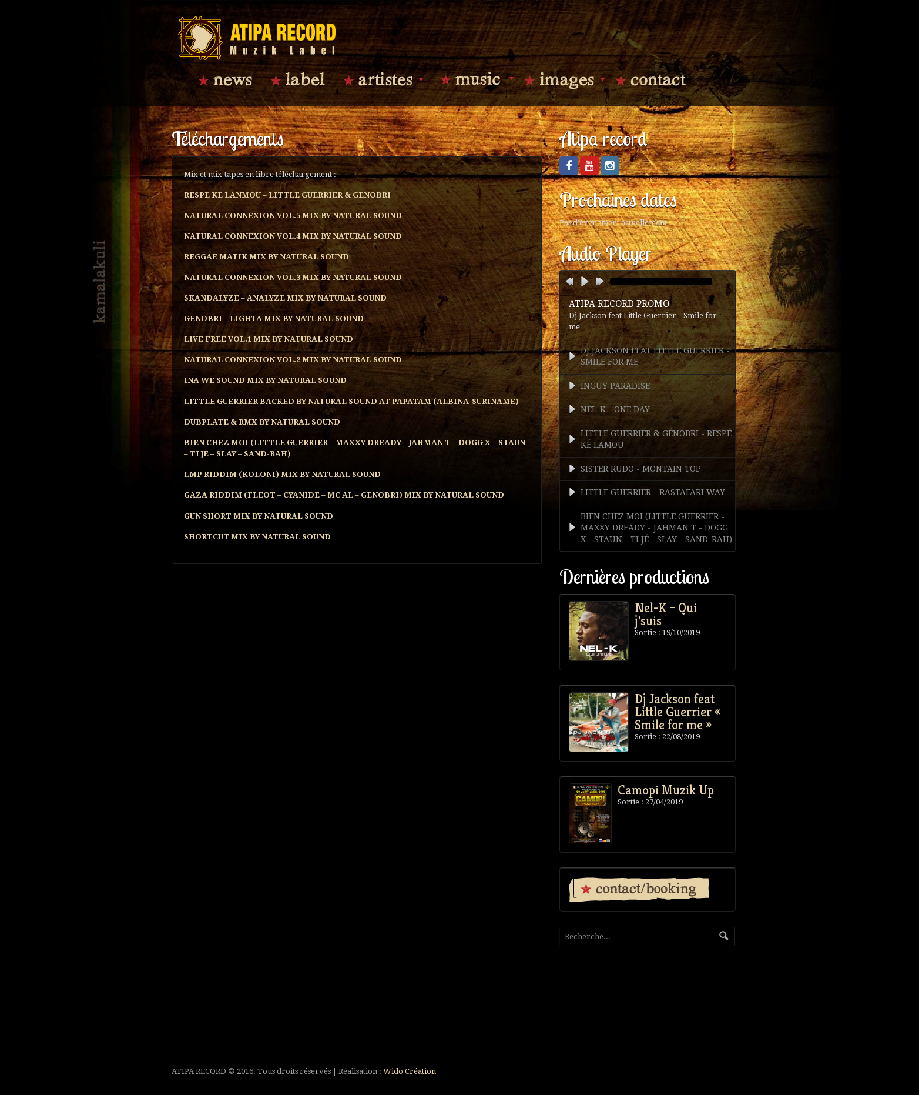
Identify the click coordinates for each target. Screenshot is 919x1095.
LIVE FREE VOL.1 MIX (268, 339)
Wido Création (409, 1071)
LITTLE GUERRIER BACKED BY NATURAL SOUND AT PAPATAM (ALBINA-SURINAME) (351, 401)
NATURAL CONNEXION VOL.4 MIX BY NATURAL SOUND (293, 236)
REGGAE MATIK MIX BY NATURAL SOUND (266, 256)
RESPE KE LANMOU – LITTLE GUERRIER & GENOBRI (287, 195)
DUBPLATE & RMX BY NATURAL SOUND (262, 422)
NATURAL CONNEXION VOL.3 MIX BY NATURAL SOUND (293, 277)
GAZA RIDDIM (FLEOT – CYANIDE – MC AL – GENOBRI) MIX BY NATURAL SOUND (344, 494)
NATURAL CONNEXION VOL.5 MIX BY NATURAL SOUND (293, 215)
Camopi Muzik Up (666, 790)
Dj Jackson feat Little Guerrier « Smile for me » (677, 711)
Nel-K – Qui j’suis (666, 614)
